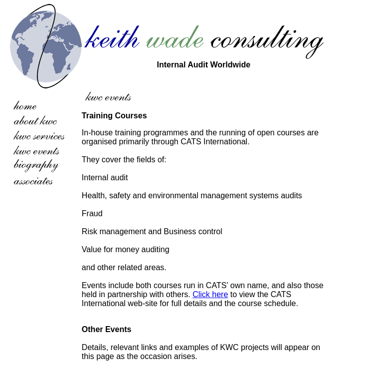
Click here (210, 294)
